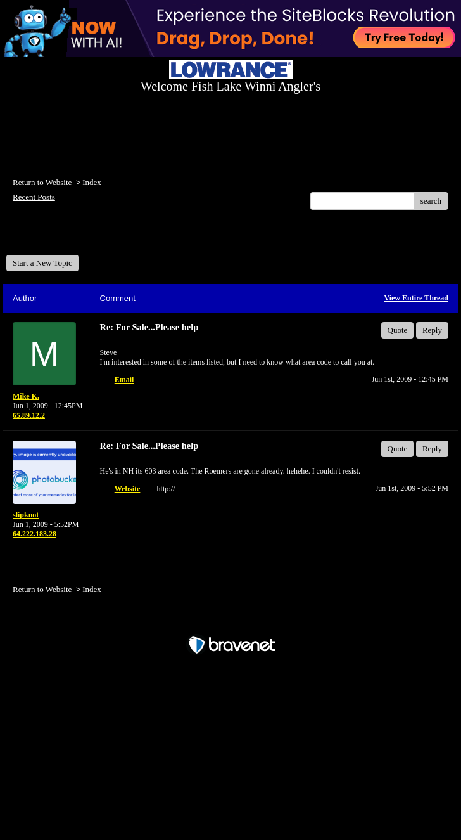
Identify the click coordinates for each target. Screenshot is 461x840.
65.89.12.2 (29, 415)
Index (91, 182)
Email (124, 379)
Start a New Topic (42, 263)
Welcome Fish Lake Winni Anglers (74, 237)
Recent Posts (34, 197)
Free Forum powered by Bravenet (230, 623)
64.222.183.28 (34, 533)
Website (128, 488)
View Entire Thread (416, 298)
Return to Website (42, 182)
